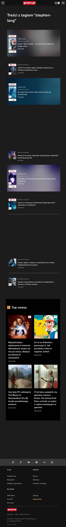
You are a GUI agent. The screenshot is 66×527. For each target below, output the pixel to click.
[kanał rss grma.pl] (52, 462)
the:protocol (37, 499)
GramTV (10, 499)
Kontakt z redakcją (39, 483)
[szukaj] (3, 3)
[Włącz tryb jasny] (57, 3)
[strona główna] (29, 3)
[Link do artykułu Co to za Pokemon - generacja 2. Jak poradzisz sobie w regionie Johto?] (46, 335)
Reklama (36, 480)
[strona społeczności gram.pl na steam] (44, 462)
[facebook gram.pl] (21, 462)
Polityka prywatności (14, 483)
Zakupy (35, 495)
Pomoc (35, 476)
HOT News (11, 495)
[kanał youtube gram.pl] (29, 462)
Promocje (10, 503)
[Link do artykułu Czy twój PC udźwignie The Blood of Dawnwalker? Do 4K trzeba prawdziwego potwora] (20, 387)
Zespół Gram (11, 476)
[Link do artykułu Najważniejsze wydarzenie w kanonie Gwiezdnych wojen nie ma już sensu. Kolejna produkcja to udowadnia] (20, 338)
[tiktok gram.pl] (13, 462)
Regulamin (11, 480)
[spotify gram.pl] (36, 462)
